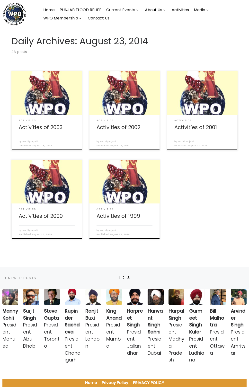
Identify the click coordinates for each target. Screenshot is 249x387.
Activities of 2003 (40, 127)
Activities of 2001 (195, 127)
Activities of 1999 (118, 216)
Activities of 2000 (41, 216)
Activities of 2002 (118, 127)
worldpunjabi (30, 141)
